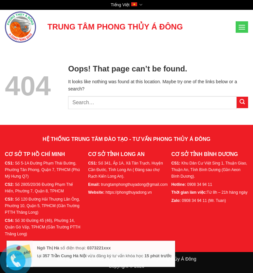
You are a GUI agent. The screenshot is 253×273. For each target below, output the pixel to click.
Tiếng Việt (126, 5)
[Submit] (242, 102)
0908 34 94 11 (199, 184)
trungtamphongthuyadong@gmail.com (134, 184)
